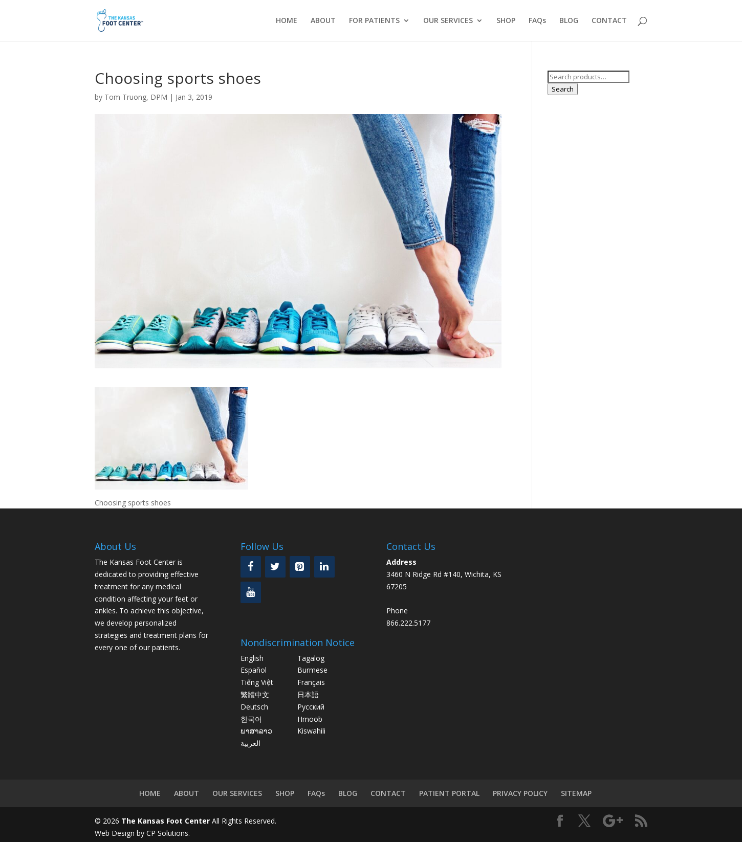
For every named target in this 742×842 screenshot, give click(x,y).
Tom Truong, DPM (135, 97)
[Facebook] (251, 567)
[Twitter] (275, 567)
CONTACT (609, 21)
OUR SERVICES (448, 21)
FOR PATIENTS (374, 21)
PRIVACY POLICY (520, 793)
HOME (286, 21)
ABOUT (323, 21)
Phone (397, 610)
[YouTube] (251, 592)
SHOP (505, 21)
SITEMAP (576, 793)
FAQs (537, 21)
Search (563, 89)
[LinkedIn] (324, 567)
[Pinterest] (300, 567)
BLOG (568, 21)
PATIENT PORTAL (449, 793)
